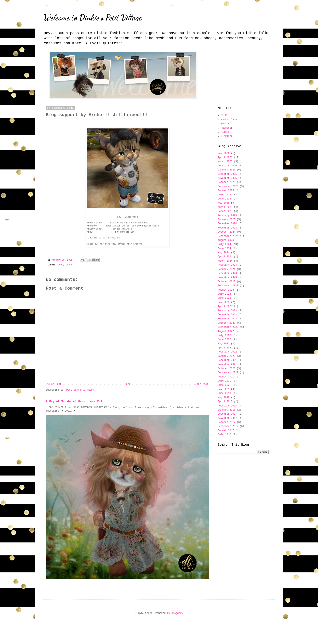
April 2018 (225, 401)
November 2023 (227, 277)
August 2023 (226, 290)
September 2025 (228, 186)
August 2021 (226, 376)
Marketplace (229, 119)
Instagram (227, 123)
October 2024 (226, 232)
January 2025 (226, 219)
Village (115, 238)
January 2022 (226, 356)
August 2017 (226, 430)
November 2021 (227, 364)
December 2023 (227, 273)
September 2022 (228, 327)
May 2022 (224, 343)
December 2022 (227, 314)
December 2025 (227, 174)
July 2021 (224, 380)
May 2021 (224, 389)
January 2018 (226, 410)
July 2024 (224, 244)
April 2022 (225, 347)
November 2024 (227, 227)
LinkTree (227, 136)
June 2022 (224, 339)
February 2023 (227, 310)
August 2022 (226, 331)
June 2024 (224, 248)
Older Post (201, 384)
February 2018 (227, 405)
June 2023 (224, 298)
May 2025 (224, 203)
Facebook (227, 128)
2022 (60, 265)
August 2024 (226, 240)
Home (128, 384)
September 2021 (228, 372)
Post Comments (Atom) (81, 390)
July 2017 (224, 434)
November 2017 (227, 418)
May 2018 (224, 397)
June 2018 (224, 393)
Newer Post (54, 384)
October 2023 (226, 281)
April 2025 (225, 207)
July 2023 (224, 294)
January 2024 (226, 269)
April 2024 (225, 256)
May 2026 (224, 153)
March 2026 (225, 161)
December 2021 (227, 360)
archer (70, 265)
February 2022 (227, 351)
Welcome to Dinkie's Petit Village (92, 17)
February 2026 (227, 165)
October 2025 (226, 182)
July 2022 (224, 335)
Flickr (225, 132)
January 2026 (226, 169)
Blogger (176, 613)
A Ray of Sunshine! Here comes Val (74, 401)
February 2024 (227, 265)
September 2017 (228, 426)
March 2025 (225, 211)
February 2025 (227, 215)
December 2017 (227, 414)
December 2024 (227, 223)
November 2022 (227, 318)
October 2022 (226, 323)
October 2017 (226, 422)
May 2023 (224, 302)
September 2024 (228, 236)
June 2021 (224, 385)
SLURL (224, 115)
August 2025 (226, 190)
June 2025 (224, 198)
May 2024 (224, 252)
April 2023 (225, 306)
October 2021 (226, 368)
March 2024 (225, 261)
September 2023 (228, 285)
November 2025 (227, 178)
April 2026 (225, 157)
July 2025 (224, 194)
